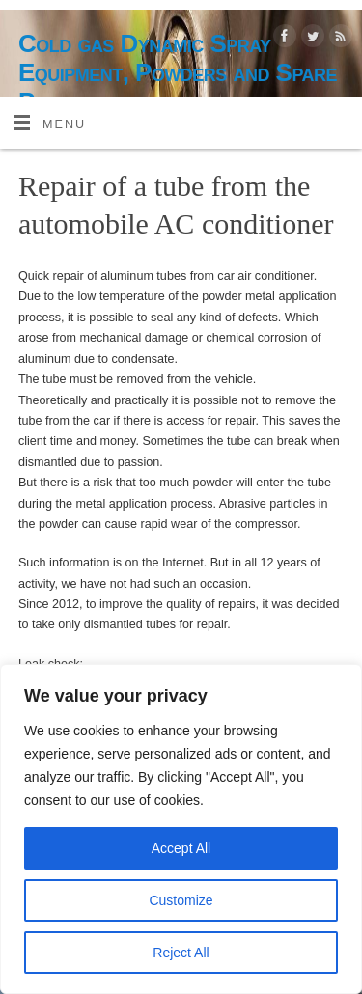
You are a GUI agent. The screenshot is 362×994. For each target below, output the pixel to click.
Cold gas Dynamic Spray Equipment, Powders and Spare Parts (177, 72)
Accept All (181, 848)
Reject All (181, 952)
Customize (180, 900)
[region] (181, 829)
